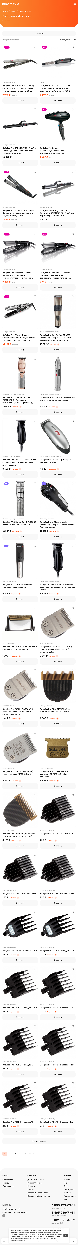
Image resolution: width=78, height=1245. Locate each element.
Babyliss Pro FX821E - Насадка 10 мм (57, 950)
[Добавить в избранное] (35, 47)
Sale (65, 1199)
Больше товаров (39, 1141)
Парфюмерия (70, 1196)
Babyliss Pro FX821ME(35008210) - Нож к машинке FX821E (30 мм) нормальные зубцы (18, 712)
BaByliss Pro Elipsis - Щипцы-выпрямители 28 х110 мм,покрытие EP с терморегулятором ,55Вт (18, 338)
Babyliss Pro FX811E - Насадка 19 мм (19, 1065)
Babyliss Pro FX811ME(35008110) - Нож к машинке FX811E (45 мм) (56, 710)
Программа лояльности (37, 1193)
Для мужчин (69, 1189)
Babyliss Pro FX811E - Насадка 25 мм (19, 1008)
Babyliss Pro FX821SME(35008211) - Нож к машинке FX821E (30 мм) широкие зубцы (56, 649)
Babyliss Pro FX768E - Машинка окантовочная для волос (17, 585)
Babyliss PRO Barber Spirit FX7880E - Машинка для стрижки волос (19, 523)
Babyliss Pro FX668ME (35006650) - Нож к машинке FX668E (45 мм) (19, 835)
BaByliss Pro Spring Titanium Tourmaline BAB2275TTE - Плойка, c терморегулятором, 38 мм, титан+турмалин (57, 213)
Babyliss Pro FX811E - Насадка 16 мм (57, 1065)
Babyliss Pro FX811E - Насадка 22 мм (57, 1008)
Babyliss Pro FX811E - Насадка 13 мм (19, 1122)
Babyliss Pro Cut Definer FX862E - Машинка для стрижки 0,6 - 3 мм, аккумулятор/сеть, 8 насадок (56, 338)
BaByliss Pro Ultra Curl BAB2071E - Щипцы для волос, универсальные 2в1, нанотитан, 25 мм (18, 213)
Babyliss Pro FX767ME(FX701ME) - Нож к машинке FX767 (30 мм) (18, 772)
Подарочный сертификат (38, 1196)
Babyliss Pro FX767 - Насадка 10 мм (57, 893)
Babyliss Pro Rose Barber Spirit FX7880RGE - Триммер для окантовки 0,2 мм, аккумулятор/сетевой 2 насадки (17, 400)
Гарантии (31, 1186)
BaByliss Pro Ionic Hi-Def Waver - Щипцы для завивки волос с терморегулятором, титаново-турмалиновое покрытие (55, 275)
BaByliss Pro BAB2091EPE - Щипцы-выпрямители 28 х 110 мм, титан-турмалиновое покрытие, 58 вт (19, 88)
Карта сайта (8, 1186)
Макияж (67, 1193)
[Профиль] (74, 1241)
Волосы (67, 1180)
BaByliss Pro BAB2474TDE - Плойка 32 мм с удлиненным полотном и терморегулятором (19, 150)
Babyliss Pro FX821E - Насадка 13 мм (19, 950)
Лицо (66, 1183)
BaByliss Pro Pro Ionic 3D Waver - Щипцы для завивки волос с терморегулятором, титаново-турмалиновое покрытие (18, 275)
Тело (66, 1186)
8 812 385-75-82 (63, 1220)
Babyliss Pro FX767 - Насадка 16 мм (57, 834)
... (20, 1154)
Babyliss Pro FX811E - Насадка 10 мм (57, 1122)
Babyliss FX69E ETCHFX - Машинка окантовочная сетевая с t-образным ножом (57, 587)
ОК (65, 1235)
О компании (7, 1180)
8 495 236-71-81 (63, 1212)
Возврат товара (34, 1183)
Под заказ (53, 344)
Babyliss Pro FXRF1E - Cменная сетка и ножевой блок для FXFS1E (19, 648)
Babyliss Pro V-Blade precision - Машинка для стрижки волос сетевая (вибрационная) (57, 525)
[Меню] (4, 1241)
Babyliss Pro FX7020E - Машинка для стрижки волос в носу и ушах (57, 398)
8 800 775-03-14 (63, 1205)
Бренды (5, 1183)
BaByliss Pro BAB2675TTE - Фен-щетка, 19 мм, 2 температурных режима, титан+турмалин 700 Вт (56, 88)
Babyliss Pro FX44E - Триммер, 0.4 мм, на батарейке (56, 461)
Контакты (31, 1189)
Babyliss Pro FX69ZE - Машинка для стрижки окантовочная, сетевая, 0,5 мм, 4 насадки (19, 462)
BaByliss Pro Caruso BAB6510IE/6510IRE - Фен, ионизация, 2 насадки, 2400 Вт (54, 150)
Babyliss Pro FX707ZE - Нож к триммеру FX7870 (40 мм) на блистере (54, 774)
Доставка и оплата (35, 1180)
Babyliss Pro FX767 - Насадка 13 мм (19, 893)
